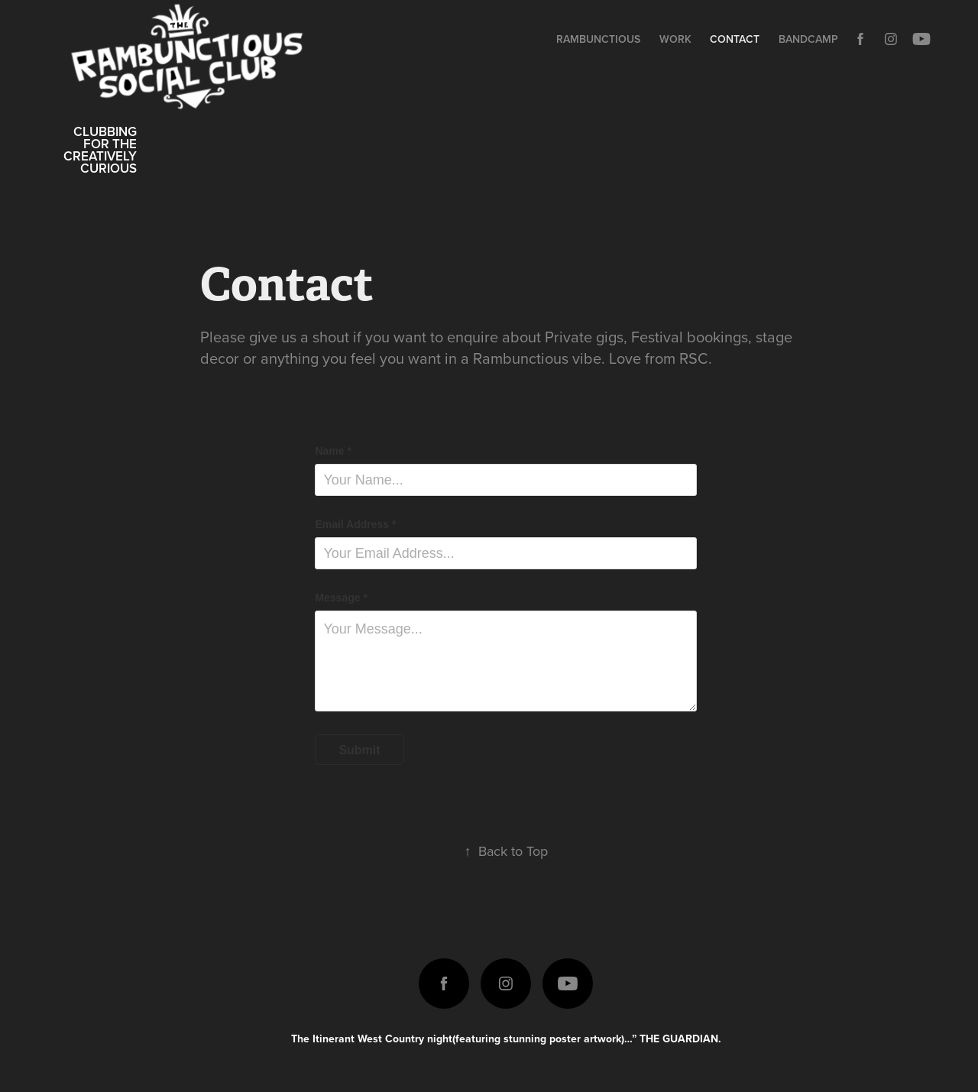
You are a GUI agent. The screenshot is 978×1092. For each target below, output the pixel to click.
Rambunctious (598, 39)
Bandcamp (808, 39)
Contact (734, 39)
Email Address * (355, 524)
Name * (333, 451)
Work (675, 39)
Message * (341, 597)
